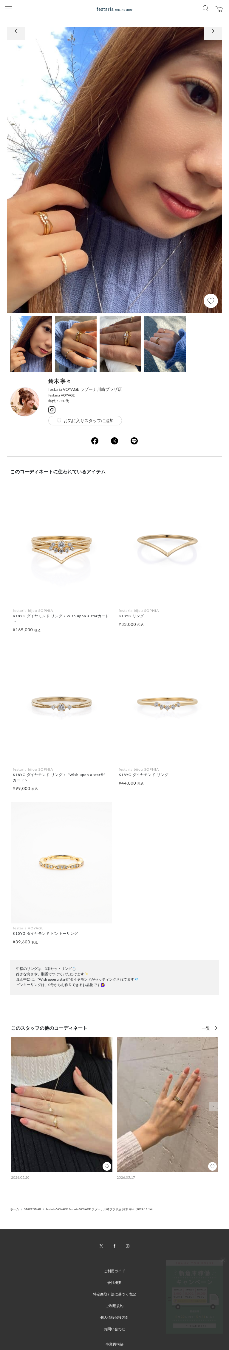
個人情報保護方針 (114, 1317)
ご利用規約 (114, 1306)
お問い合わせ (114, 1329)
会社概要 (114, 1282)
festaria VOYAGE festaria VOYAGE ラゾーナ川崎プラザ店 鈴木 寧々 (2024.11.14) (99, 1209)
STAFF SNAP (32, 1209)
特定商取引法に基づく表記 (114, 1294)
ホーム (14, 1209)
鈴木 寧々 (59, 381)
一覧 (206, 1028)
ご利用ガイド (114, 1271)
